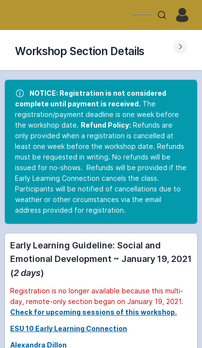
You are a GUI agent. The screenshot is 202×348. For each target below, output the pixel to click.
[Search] (162, 15)
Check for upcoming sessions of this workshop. (93, 312)
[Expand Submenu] (180, 47)
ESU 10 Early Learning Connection (68, 328)
